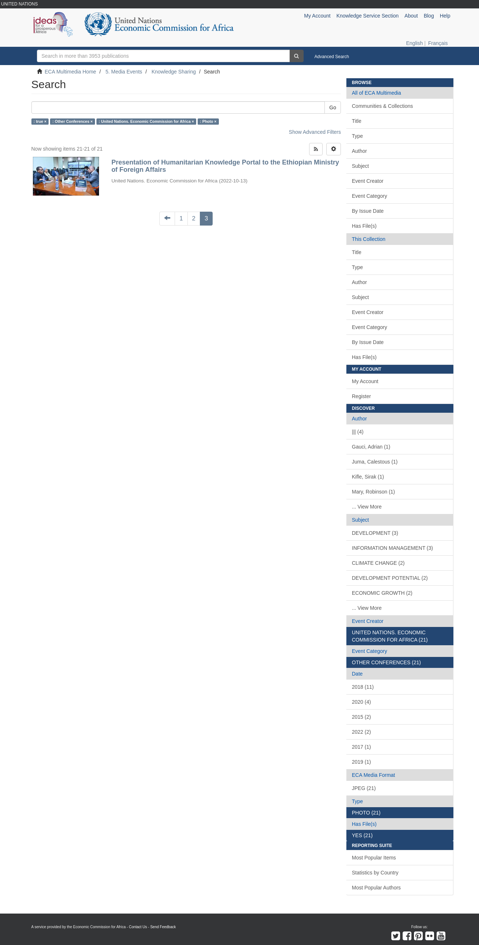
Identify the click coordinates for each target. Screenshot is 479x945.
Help (445, 16)
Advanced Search (332, 56)
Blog (429, 16)
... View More (366, 507)
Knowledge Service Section (368, 16)
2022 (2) (361, 732)
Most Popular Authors (376, 888)
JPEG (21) (364, 788)
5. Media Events (124, 72)
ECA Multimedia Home (70, 72)
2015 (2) (361, 717)
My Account (365, 381)
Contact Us (138, 927)
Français (438, 43)
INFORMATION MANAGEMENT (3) (392, 548)
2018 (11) (363, 687)
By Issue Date (368, 211)
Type (357, 136)
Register (361, 396)
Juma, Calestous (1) (375, 462)
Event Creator (367, 181)
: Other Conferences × (73, 121)
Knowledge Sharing (174, 72)
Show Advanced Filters (315, 132)
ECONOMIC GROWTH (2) (382, 593)
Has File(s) (364, 226)
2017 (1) (361, 747)
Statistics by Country (375, 873)
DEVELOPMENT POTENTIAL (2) (390, 578)
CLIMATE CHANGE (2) (378, 563)
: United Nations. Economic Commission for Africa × (146, 121)
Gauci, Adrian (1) (371, 447)
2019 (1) (361, 762)
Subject (360, 166)
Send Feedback (163, 927)
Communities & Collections (382, 106)
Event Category (369, 196)
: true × (40, 121)
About (411, 16)
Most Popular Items (374, 858)
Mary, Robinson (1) (373, 492)
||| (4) (358, 432)
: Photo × (208, 121)
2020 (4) (361, 702)
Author (359, 151)
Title (356, 121)
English (414, 43)
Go (332, 107)
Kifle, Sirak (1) (368, 477)
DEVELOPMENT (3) (375, 533)
